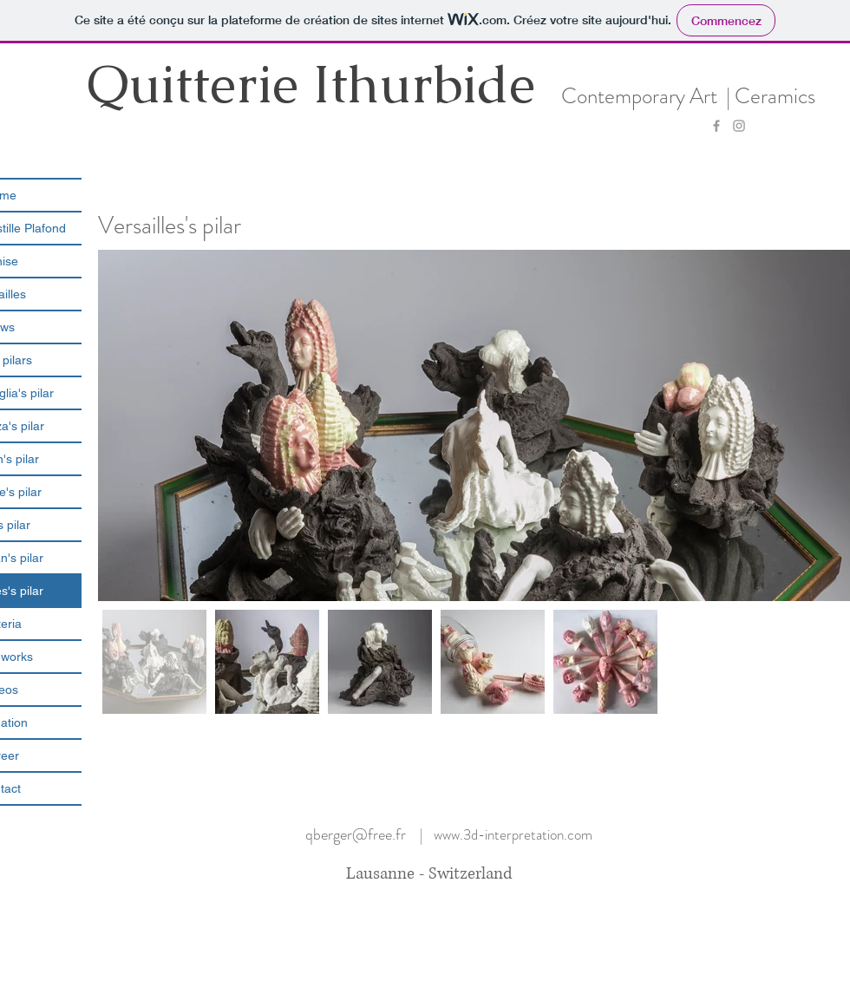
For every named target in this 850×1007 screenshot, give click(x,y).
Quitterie (199, 83)
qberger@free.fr (355, 834)
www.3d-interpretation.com (513, 834)
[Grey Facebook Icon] (716, 126)
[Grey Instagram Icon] (739, 126)
